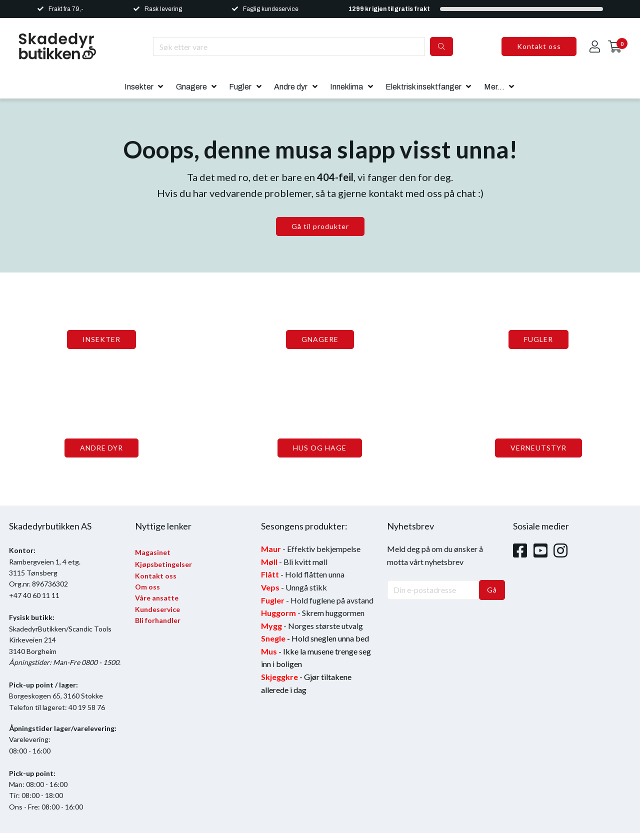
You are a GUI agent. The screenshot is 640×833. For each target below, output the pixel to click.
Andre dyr (291, 86)
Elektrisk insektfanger (424, 86)
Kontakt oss (539, 46)
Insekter (139, 86)
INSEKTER (101, 339)
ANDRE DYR (101, 448)
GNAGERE (320, 339)
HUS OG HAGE (319, 448)
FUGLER (538, 339)
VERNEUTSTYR (538, 448)
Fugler (240, 86)
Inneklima (346, 86)
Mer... (494, 86)
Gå (492, 590)
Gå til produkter (320, 226)
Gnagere (191, 86)
